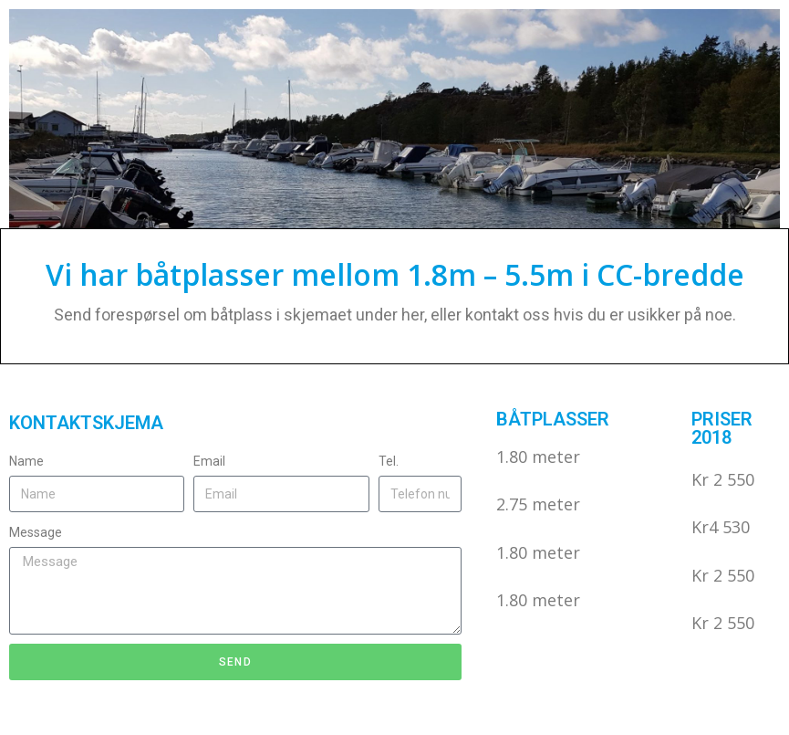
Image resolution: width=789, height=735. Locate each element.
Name (26, 461)
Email (209, 461)
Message (35, 532)
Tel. (389, 461)
